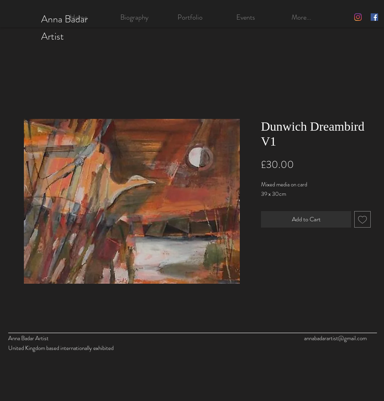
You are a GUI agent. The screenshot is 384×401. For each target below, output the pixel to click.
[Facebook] (374, 17)
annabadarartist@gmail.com (335, 338)
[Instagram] (358, 17)
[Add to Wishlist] (362, 219)
